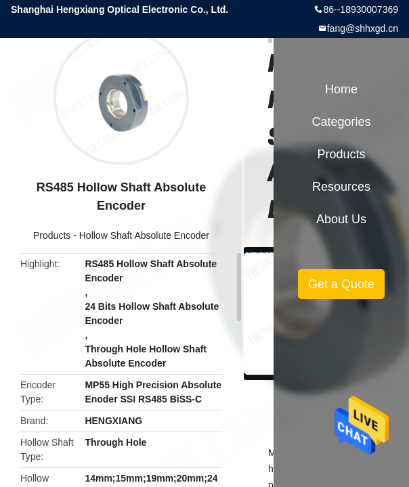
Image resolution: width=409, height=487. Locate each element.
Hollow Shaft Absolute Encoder (144, 235)
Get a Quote (341, 284)
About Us (341, 219)
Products (51, 235)
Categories (340, 122)
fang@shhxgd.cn (362, 28)
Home (341, 89)
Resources (341, 186)
